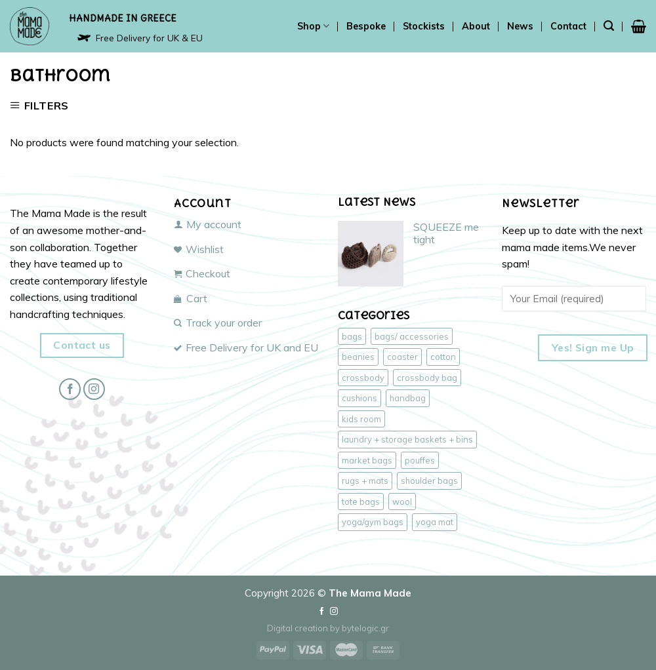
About (476, 26)
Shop (313, 26)
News (520, 26)
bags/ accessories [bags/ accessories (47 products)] (412, 336)
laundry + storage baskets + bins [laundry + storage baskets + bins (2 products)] (407, 439)
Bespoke (366, 26)
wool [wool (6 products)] (402, 501)
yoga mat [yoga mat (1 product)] (434, 522)
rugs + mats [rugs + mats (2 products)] (365, 480)
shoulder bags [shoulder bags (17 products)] (429, 480)
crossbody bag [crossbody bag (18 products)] (427, 377)
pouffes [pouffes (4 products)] (420, 460)
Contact (568, 26)
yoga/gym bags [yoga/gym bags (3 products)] (372, 522)
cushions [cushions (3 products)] (359, 398)
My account (207, 224)
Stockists (424, 26)
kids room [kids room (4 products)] (361, 419)
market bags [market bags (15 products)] (367, 460)
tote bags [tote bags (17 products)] (361, 501)
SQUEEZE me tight (446, 233)
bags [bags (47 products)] (352, 336)
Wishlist (199, 249)
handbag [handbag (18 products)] (408, 398)
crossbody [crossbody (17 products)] (363, 377)
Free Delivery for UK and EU (246, 347)
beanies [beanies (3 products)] (358, 356)
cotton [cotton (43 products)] (443, 356)
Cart (190, 298)
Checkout (202, 273)
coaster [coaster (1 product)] (402, 356)
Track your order (218, 322)
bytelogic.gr (365, 628)
